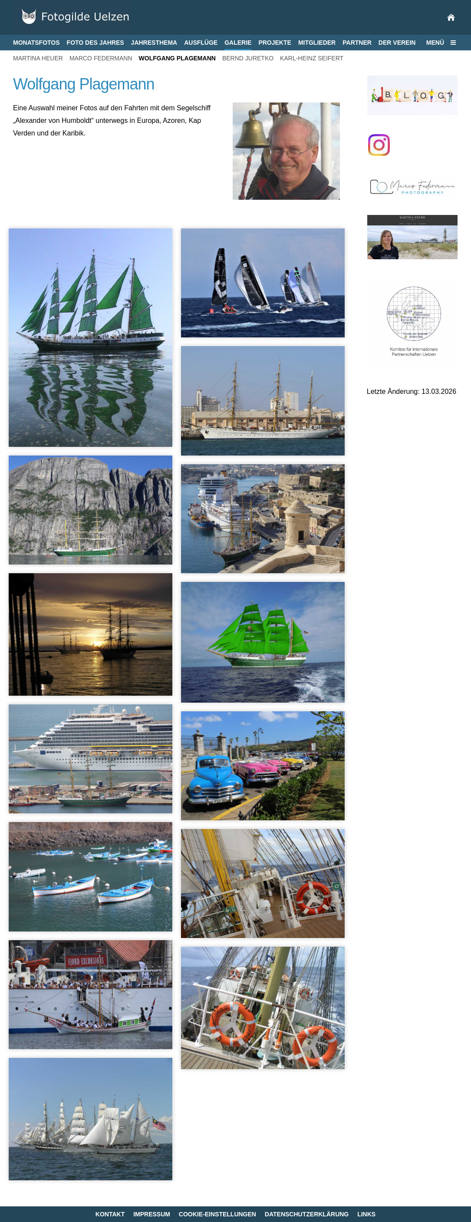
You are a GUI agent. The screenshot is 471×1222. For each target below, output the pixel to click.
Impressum (151, 1214)
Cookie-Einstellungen (217, 1214)
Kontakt (110, 1214)
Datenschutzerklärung (307, 1214)
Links (366, 1214)
